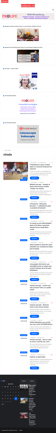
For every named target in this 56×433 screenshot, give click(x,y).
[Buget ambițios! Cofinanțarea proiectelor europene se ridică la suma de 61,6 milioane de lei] (24, 387)
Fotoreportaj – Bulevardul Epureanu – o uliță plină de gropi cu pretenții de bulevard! (40, 206)
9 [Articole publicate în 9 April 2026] (10, 392)
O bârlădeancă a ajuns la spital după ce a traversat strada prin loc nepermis (41, 167)
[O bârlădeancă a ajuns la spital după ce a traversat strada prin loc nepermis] (15, 171)
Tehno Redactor (34, 162)
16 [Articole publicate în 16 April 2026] (10, 395)
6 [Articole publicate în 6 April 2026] (2, 392)
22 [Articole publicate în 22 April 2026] (7, 398)
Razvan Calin (33, 320)
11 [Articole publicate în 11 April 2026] (15, 392)
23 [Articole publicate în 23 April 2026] (10, 398)
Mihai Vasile (33, 337)
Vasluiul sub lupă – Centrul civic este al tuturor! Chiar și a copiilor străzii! (40, 288)
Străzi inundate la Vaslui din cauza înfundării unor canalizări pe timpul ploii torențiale (41, 247)
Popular (32, 381)
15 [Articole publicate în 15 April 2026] (7, 395)
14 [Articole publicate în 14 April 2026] (5, 395)
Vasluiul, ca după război (37, 357)
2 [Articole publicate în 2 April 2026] (10, 389)
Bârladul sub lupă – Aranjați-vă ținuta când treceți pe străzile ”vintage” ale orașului (40, 186)
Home (5, 150)
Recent (23, 381)
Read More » (34, 178)
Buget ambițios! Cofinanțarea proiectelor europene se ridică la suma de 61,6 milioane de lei (32, 390)
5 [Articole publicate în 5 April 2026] (18, 389)
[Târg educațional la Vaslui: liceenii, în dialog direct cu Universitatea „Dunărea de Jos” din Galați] (24, 415)
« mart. (2, 404)
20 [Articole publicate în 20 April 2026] (2, 398)
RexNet (20, 430)
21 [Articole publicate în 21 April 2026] (5, 398)
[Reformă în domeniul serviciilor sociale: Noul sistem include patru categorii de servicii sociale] (24, 400)
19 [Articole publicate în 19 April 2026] (18, 395)
